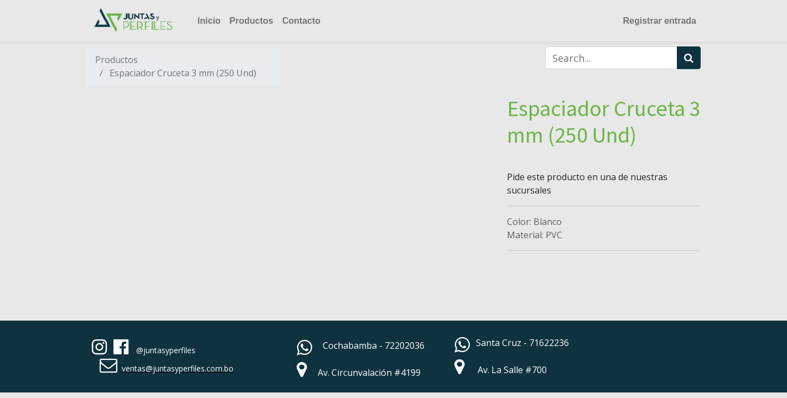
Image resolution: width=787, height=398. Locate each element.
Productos (116, 60)
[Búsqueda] (689, 57)
